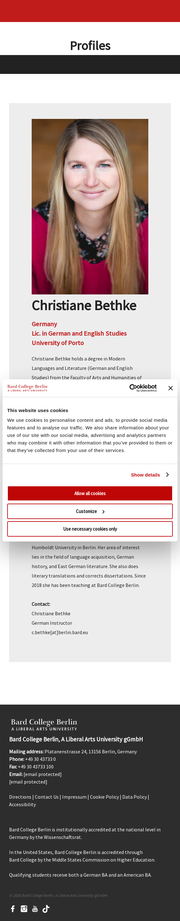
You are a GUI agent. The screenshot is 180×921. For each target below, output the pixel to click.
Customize (90, 511)
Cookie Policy (104, 797)
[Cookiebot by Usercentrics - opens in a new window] (129, 388)
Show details (145, 474)
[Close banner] (170, 388)
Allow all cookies (90, 493)
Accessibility (22, 804)
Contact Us (47, 797)
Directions (20, 797)
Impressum (74, 797)
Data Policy (134, 797)
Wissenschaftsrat (62, 837)
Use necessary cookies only (90, 529)
